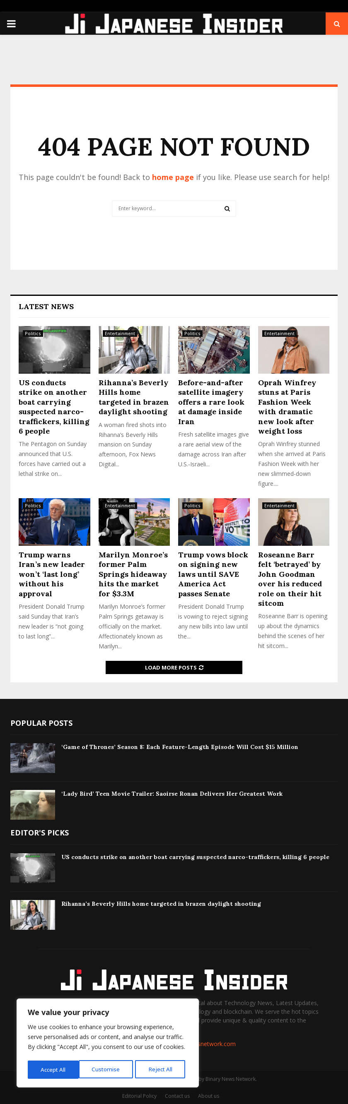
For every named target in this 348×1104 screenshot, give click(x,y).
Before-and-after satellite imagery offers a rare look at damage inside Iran (211, 402)
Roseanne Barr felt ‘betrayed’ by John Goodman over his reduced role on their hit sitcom (290, 579)
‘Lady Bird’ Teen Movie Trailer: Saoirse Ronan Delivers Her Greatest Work (172, 793)
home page (173, 177)
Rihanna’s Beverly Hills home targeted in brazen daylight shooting (134, 397)
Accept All (162, 1069)
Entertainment (120, 333)
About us (208, 1095)
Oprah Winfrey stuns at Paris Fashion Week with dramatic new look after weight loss (287, 407)
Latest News (46, 306)
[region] (108, 1044)
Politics (33, 333)
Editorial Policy (139, 1095)
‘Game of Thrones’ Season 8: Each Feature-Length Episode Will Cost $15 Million (179, 747)
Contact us (177, 1095)
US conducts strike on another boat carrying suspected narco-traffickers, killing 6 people (54, 407)
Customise (54, 1069)
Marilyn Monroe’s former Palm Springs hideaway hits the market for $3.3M (133, 574)
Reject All (108, 1069)
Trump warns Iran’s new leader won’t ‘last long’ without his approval (52, 574)
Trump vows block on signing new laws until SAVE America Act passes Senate (213, 574)
